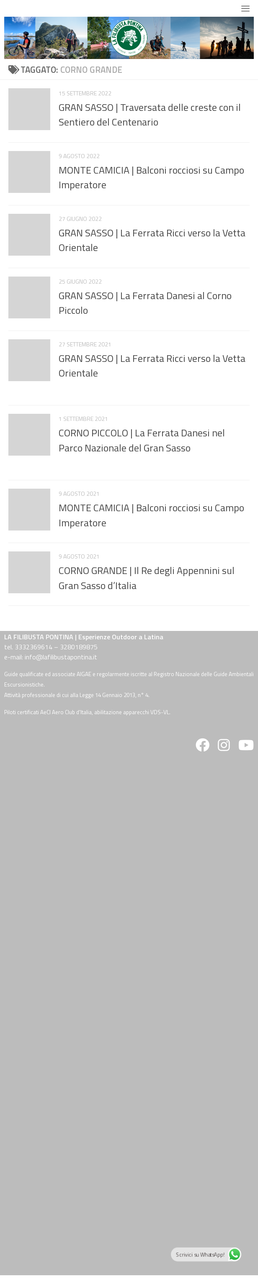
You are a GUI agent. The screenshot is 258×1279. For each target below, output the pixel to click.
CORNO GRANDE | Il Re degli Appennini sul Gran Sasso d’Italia (147, 577)
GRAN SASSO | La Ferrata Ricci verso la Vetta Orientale (152, 240)
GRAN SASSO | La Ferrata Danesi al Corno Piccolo (145, 303)
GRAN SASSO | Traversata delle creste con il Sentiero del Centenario (150, 114)
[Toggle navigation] (245, 8)
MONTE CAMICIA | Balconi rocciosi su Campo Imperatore (151, 177)
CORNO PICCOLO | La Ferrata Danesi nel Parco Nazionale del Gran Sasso (142, 440)
